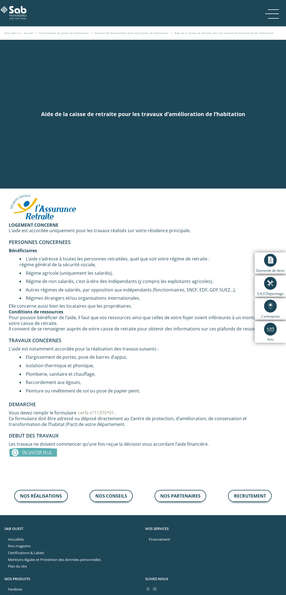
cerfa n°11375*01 (96, 413)
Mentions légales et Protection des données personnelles (54, 559)
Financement (159, 539)
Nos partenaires (180, 496)
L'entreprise (270, 309)
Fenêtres (15, 589)
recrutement (250, 496)
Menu (272, 13)
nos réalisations (41, 496)
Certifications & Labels (26, 552)
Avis (270, 332)
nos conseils (111, 496)
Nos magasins (19, 545)
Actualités (16, 539)
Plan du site (17, 566)
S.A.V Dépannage (270, 286)
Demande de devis (270, 263)
